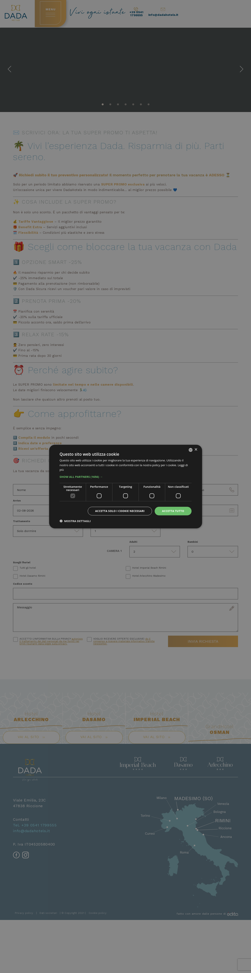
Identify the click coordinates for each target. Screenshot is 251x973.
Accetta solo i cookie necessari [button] (120, 511)
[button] (126, 476)
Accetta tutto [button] (173, 511)
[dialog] (125, 486)
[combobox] (191, 450)
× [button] (195, 449)
